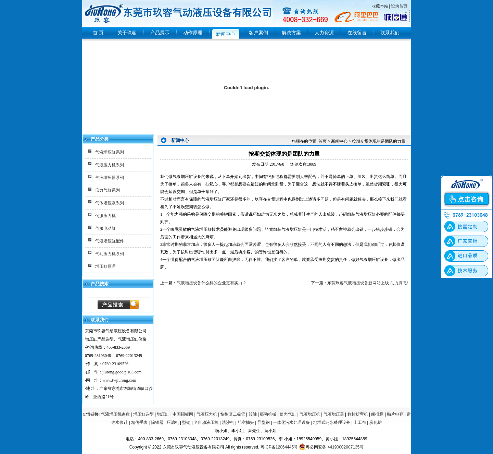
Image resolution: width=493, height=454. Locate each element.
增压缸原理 (105, 266)
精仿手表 (139, 422)
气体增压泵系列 (109, 203)
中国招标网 (183, 414)
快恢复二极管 (232, 414)
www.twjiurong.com (119, 380)
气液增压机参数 (115, 414)
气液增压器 (334, 414)
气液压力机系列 (109, 165)
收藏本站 (380, 6)
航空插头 (246, 422)
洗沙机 (228, 422)
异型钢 (263, 422)
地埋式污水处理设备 (331, 422)
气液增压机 (310, 414)
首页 (322, 141)
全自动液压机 (206, 422)
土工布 (360, 422)
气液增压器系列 (109, 177)
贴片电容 (395, 414)
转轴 (253, 414)
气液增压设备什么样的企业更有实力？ (211, 282)
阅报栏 (377, 414)
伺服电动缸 (105, 228)
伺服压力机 (105, 215)
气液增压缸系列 (109, 152)
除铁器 (157, 422)
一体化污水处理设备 (291, 422)
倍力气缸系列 (107, 190)
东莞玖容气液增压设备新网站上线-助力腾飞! (367, 282)
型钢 (186, 422)
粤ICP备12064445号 (279, 447)
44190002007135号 (346, 447)
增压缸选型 (143, 414)
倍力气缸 (288, 414)
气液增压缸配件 (109, 241)
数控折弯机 (357, 414)
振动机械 (268, 414)
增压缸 (163, 414)
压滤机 (173, 422)
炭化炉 (375, 422)
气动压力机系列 (109, 253)
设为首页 (399, 6)
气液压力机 (207, 414)
